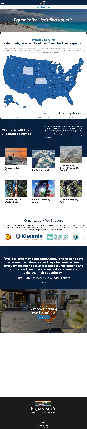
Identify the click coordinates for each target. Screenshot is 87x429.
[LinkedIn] (46, 416)
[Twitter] (43, 416)
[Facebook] (40, 416)
